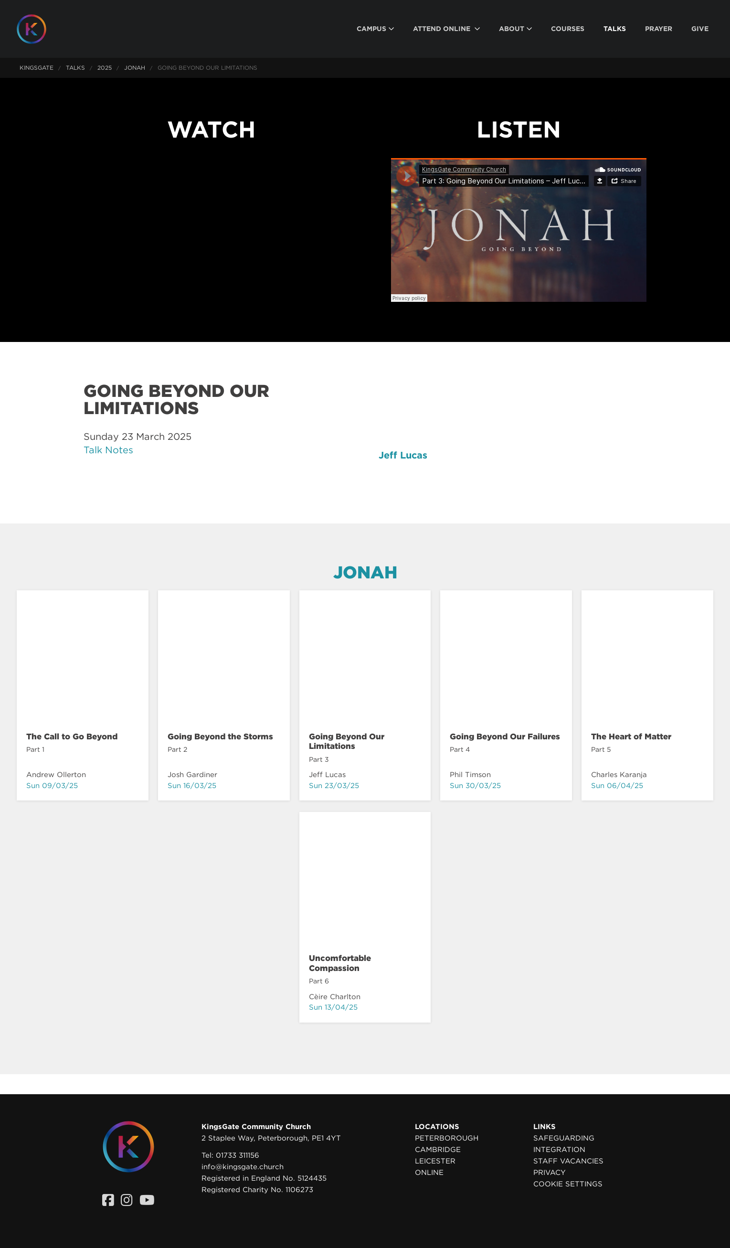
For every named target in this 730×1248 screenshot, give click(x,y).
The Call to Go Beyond (71, 736)
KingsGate (36, 67)
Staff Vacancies (568, 1161)
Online (429, 1172)
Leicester (435, 1161)
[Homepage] (38, 29)
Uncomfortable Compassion (340, 962)
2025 (104, 67)
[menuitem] (375, 29)
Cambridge (438, 1149)
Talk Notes (108, 450)
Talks (75, 67)
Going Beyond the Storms (220, 736)
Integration (559, 1149)
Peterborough (446, 1138)
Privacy (549, 1172)
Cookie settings (568, 1184)
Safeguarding (563, 1138)
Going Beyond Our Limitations (346, 741)
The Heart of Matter (631, 736)
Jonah (134, 67)
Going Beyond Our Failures (505, 736)
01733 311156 (237, 1155)
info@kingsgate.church (242, 1167)
